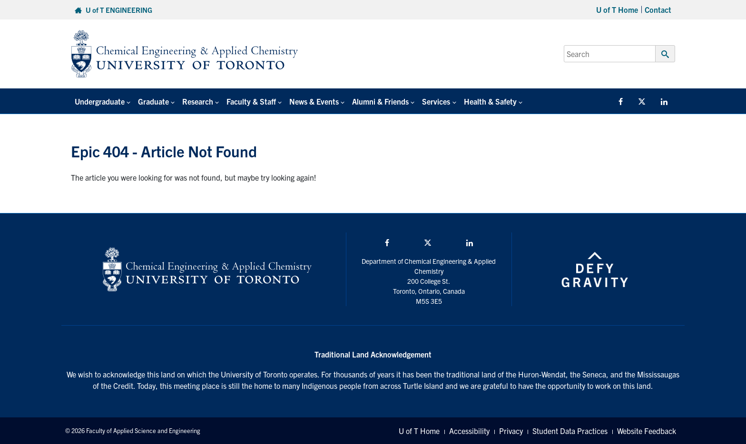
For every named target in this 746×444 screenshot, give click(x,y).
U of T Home (617, 9)
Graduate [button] (153, 101)
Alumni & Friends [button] (380, 101)
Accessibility (469, 430)
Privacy (511, 430)
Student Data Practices (570, 430)
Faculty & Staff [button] (251, 101)
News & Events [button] (314, 101)
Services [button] (436, 101)
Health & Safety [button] (490, 101)
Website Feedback (646, 430)
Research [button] (197, 101)
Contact (658, 9)
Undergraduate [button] (100, 101)
